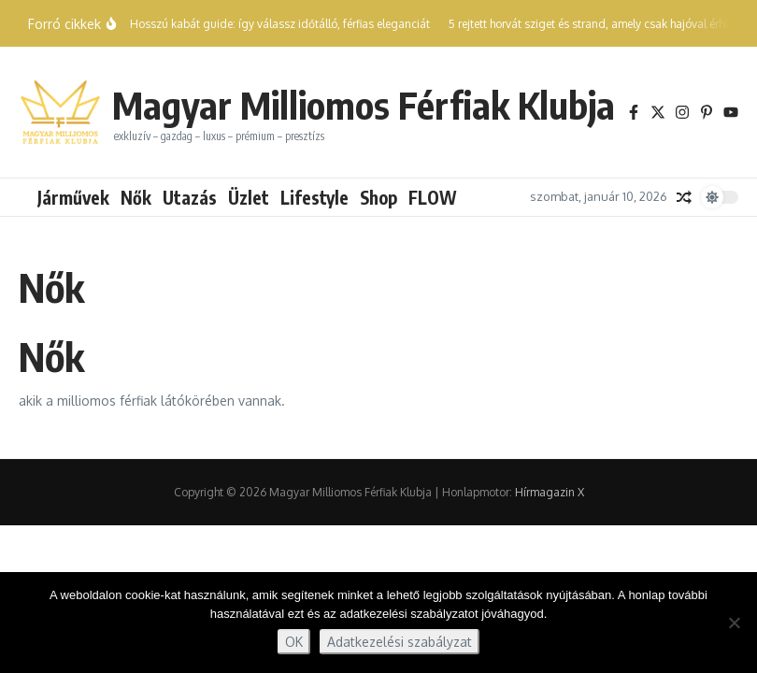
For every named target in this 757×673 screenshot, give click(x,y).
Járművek (73, 197)
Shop (378, 197)
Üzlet (248, 197)
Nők (136, 197)
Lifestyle (314, 197)
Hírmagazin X (549, 492)
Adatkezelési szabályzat (399, 642)
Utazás (190, 197)
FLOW (432, 197)
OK (294, 642)
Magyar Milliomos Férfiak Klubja (363, 104)
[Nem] (733, 622)
